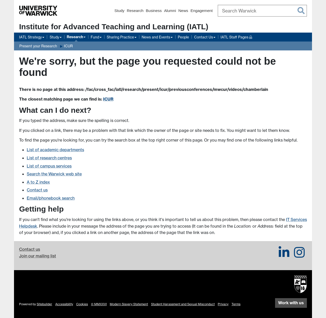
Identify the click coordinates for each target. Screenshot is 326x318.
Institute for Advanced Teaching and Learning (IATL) (113, 26)
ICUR (68, 46)
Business (154, 10)
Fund (95, 37)
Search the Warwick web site (54, 173)
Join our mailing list (37, 255)
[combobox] (262, 11)
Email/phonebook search (51, 198)
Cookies (82, 304)
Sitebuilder (44, 304)
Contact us (37, 189)
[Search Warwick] (262, 11)
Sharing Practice (120, 37)
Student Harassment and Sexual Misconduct (183, 304)
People (183, 37)
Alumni (170, 10)
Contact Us (203, 37)
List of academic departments (55, 149)
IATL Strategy (30, 37)
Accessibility (64, 304)
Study (119, 10)
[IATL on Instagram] (299, 255)
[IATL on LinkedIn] (284, 255)
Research (135, 10)
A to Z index (38, 182)
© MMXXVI (99, 304)
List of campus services (49, 166)
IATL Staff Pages (236, 36)
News (183, 10)
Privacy (223, 304)
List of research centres (49, 157)
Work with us (291, 302)
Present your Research (38, 46)
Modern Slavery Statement (129, 304)
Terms (236, 304)
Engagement (202, 10)
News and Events (156, 37)
